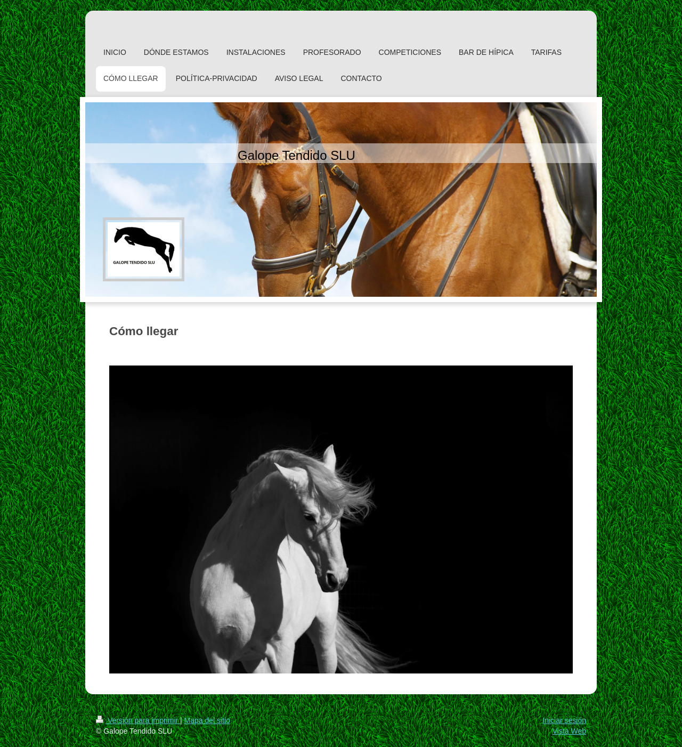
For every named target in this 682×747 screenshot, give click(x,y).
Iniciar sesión (564, 720)
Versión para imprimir (138, 720)
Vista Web (569, 731)
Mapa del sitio (207, 720)
